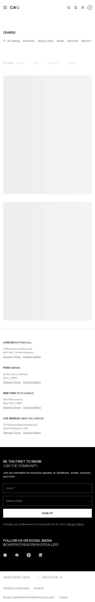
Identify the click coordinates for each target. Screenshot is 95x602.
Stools (60, 40)
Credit (63, 597)
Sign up (47, 513)
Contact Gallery (32, 356)
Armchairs (29, 40)
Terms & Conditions (16, 588)
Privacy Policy (75, 524)
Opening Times (12, 356)
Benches (87, 40)
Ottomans (72, 40)
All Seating (11, 40)
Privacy (39, 588)
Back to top (52, 577)
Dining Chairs (46, 40)
